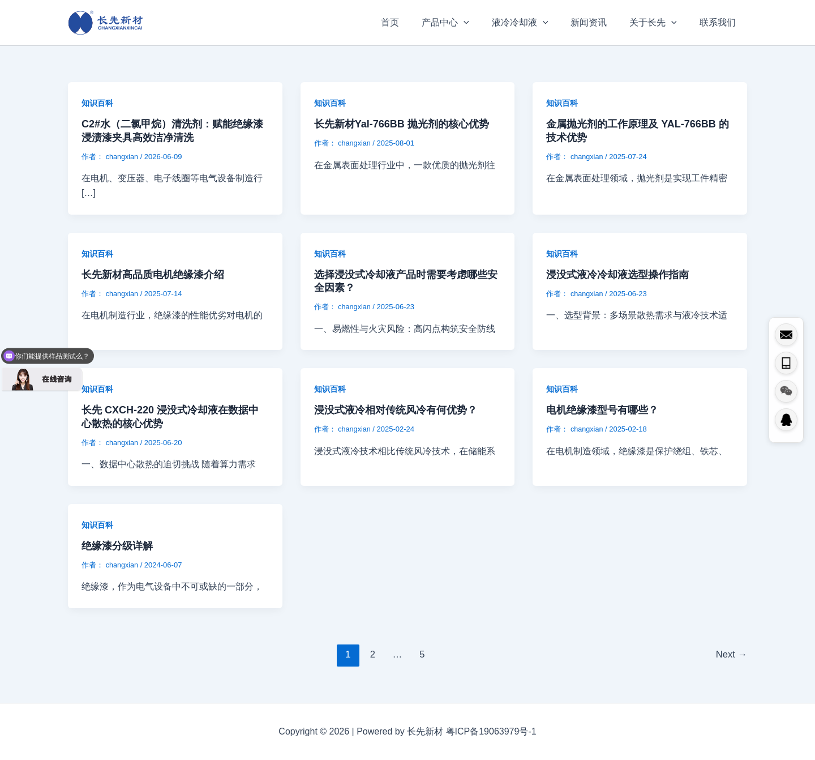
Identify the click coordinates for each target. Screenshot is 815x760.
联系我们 (720, 22)
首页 (415, 22)
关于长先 (660, 22)
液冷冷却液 (536, 22)
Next (731, 654)
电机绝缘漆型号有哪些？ (602, 410)
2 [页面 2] (371, 654)
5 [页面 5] (421, 654)
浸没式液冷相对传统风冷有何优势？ (395, 410)
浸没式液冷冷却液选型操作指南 (617, 274)
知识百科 (97, 103)
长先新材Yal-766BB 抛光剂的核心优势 (401, 124)
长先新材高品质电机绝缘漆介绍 (153, 274)
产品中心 (466, 22)
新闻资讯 (600, 22)
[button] (484, 22)
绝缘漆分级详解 (117, 546)
